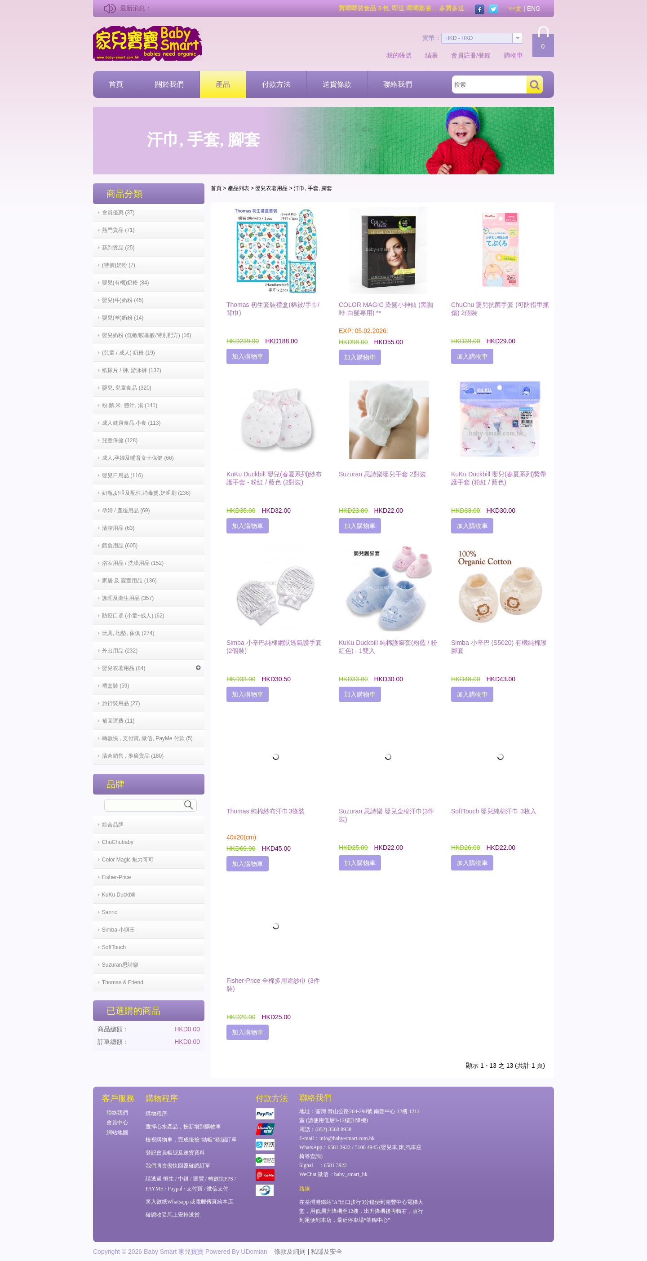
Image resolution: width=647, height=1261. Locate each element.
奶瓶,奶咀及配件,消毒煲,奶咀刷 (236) (146, 493)
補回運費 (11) (118, 721)
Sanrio (110, 912)
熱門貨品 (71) (118, 230)
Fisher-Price (116, 877)
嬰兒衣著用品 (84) (151, 668)
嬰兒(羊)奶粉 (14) (123, 318)
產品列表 (238, 188)
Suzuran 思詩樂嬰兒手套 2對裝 (382, 474)
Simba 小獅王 (118, 930)
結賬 (431, 55)
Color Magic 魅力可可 (128, 860)
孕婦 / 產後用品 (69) (126, 510)
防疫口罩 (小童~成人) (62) (133, 616)
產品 (223, 84)
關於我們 (169, 84)
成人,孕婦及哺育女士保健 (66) (138, 458)
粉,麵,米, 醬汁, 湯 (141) (129, 405)
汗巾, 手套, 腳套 (313, 188)
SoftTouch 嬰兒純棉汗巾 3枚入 (493, 811)
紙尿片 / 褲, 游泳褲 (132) (131, 370)
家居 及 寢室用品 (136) (129, 580)
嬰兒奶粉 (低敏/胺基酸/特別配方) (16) (146, 335)
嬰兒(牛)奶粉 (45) (123, 300)
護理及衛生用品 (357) (128, 598)
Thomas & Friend (122, 982)
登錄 (484, 55)
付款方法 (276, 84)
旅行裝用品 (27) (121, 703)
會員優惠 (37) (118, 212)
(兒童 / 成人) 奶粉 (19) (128, 353)
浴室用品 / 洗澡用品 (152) (133, 563)
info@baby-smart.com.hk (347, 1138)
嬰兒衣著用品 (271, 188)
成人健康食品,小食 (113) (131, 423)
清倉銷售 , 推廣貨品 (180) (133, 756)
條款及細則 (290, 1251)
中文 (515, 8)
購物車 (513, 55)
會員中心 (117, 1122)
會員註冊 (463, 55)
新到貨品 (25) (118, 247)
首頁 (116, 84)
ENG (534, 8)
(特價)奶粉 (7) (118, 265)
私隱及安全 (326, 1251)
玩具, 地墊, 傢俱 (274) (128, 633)
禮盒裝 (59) (115, 686)
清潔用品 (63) (118, 528)
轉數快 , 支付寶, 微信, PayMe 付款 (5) (147, 738)
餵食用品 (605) (119, 545)
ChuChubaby (117, 842)
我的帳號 (399, 55)
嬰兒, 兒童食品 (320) (126, 388)
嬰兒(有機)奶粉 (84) (125, 283)
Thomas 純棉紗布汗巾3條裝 (265, 811)
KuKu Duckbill (119, 895)
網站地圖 (117, 1132)
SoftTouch (114, 947)
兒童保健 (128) (119, 440)
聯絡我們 (397, 84)
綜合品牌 (113, 824)
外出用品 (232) (119, 651)
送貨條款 (337, 84)
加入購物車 (247, 356)
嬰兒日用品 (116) (122, 475)
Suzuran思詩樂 (120, 965)
